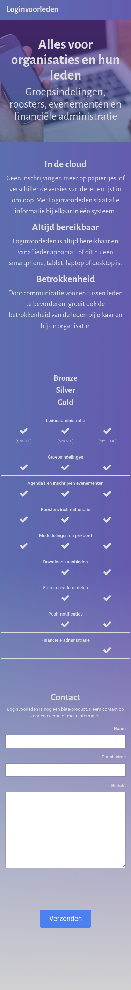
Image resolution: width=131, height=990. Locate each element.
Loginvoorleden (33, 9)
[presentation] (58, 890)
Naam (120, 728)
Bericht (118, 785)
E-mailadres (114, 756)
